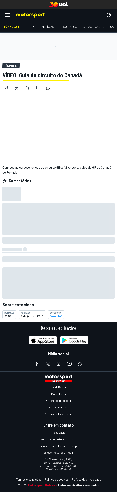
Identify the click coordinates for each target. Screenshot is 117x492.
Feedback (58, 432)
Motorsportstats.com (58, 414)
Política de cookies (56, 479)
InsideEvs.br (58, 387)
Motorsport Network (42, 485)
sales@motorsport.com (59, 452)
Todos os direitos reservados (78, 485)
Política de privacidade (86, 479)
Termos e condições (28, 479)
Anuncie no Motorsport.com (58, 439)
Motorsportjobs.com (59, 400)
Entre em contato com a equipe (58, 446)
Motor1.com (58, 394)
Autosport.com (58, 407)
